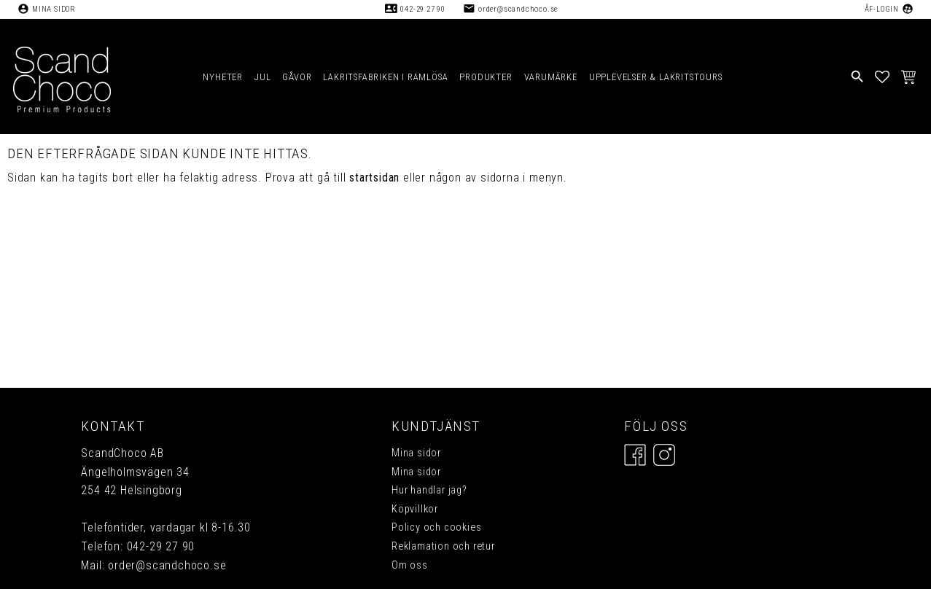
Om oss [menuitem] (410, 565)
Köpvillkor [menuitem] (415, 509)
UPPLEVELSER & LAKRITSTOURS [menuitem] (655, 76)
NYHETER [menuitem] (223, 76)
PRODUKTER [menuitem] (485, 76)
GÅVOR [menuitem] (296, 76)
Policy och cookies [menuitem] (436, 527)
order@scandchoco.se (518, 9)
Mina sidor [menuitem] (416, 453)
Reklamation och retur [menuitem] (443, 546)
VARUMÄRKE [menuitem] (550, 76)
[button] (882, 76)
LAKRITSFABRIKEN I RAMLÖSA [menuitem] (385, 76)
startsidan (374, 177)
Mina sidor (54, 9)
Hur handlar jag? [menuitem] (429, 490)
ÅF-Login (882, 9)
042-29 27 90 (422, 9)
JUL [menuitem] (262, 76)
